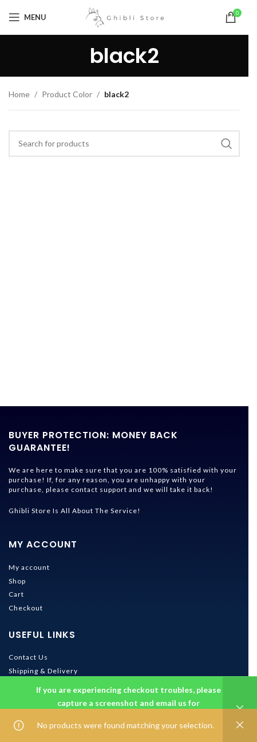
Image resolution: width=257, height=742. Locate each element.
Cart (16, 594)
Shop (17, 581)
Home (19, 94)
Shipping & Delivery (43, 670)
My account (29, 567)
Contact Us (28, 657)
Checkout (26, 608)
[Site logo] (124, 16)
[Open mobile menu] (27, 17)
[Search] (124, 143)
